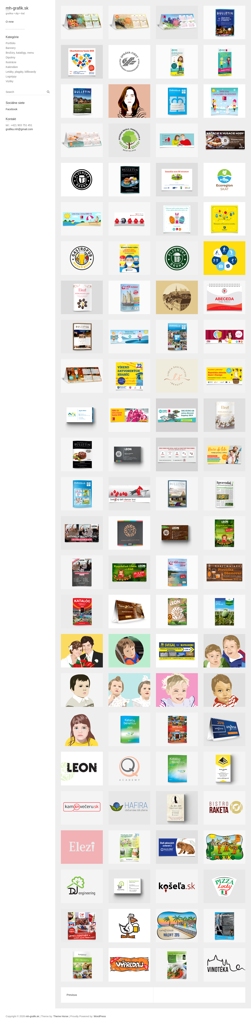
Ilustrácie (11, 62)
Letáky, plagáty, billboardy (21, 71)
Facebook (11, 109)
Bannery (11, 47)
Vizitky (9, 81)
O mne (10, 21)
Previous (72, 994)
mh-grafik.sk (17, 8)
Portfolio (10, 43)
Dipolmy (10, 57)
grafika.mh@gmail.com (19, 129)
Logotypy (11, 76)
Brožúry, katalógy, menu (20, 52)
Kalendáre (12, 66)
